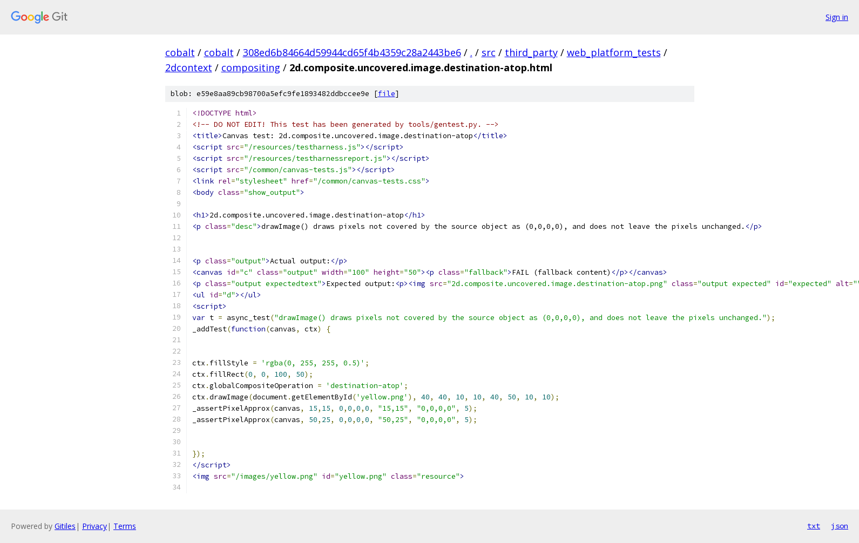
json (839, 526)
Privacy (94, 526)
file (386, 93)
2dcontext (188, 67)
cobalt (180, 52)
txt (813, 526)
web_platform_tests (614, 52)
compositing (250, 67)
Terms (124, 526)
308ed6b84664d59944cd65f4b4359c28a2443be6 (352, 52)
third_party (531, 52)
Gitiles (65, 526)
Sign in (837, 17)
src (489, 52)
